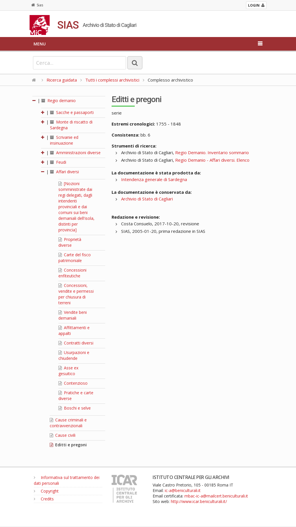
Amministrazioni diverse (75, 152)
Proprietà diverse (69, 242)
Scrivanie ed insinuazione (64, 140)
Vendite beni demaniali (72, 315)
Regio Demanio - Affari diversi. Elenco (212, 160)
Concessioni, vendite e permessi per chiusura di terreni (76, 294)
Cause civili (62, 435)
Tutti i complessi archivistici (112, 80)
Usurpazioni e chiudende (73, 355)
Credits (44, 499)
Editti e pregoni (68, 444)
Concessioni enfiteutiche (72, 273)
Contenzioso (73, 383)
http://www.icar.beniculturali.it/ (199, 501)
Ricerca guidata (62, 80)
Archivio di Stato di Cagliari (147, 199)
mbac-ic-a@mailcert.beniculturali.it (216, 496)
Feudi (58, 162)
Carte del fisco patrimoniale (74, 257)
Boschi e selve (74, 408)
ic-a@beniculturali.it (183, 490)
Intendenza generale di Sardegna (154, 179)
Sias (37, 5)
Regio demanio (58, 100)
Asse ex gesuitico (68, 370)
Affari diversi (64, 171)
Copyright (46, 491)
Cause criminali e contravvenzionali (68, 422)
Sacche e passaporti (72, 112)
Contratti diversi (75, 343)
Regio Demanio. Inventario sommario (212, 152)
